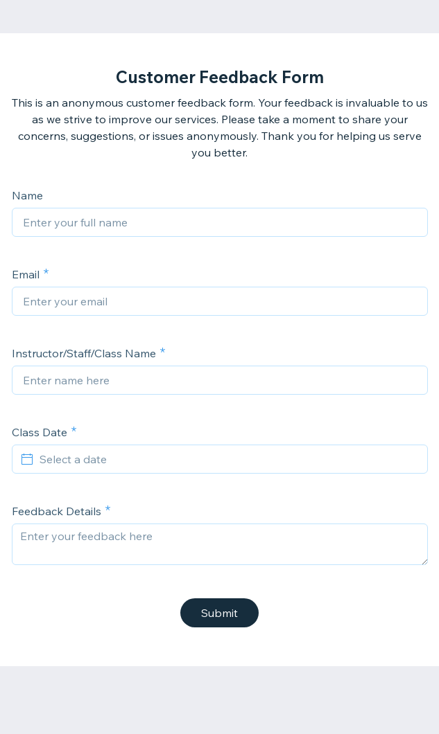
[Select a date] (228, 459)
